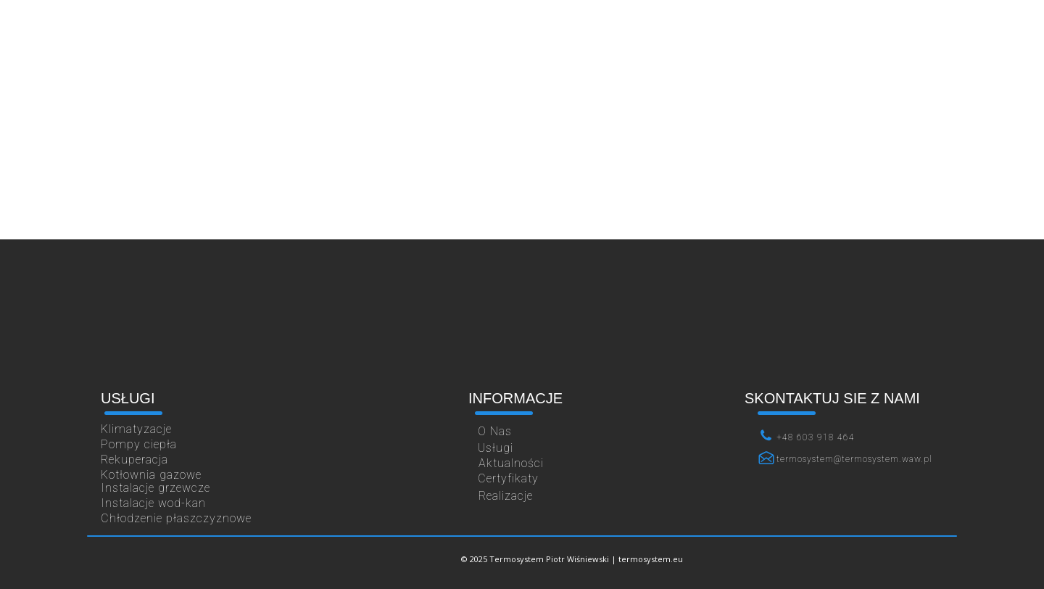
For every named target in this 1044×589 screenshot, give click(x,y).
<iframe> (522, 319)
